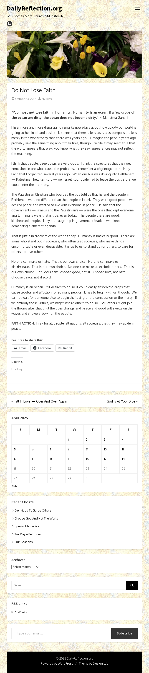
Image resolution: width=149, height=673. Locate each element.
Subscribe (124, 633)
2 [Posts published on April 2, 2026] (87, 439)
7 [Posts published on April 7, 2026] (50, 449)
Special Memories (27, 526)
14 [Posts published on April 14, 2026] (51, 459)
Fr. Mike (45, 98)
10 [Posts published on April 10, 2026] (105, 449)
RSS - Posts (19, 612)
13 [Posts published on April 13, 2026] (33, 459)
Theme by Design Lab (93, 663)
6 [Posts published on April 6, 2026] (33, 449)
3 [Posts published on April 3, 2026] (105, 439)
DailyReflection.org (34, 8)
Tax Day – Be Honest (29, 534)
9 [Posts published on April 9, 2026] (87, 449)
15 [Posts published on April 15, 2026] (69, 459)
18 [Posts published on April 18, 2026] (123, 459)
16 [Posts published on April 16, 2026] (87, 459)
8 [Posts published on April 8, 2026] (69, 449)
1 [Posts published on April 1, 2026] (68, 439)
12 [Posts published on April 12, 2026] (15, 459)
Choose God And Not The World (36, 518)
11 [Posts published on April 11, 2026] (123, 449)
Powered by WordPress (57, 663)
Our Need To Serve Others (33, 510)
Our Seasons (24, 542)
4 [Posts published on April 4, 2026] (123, 439)
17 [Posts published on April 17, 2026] (105, 459)
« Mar (15, 485)
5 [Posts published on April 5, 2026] (15, 449)
